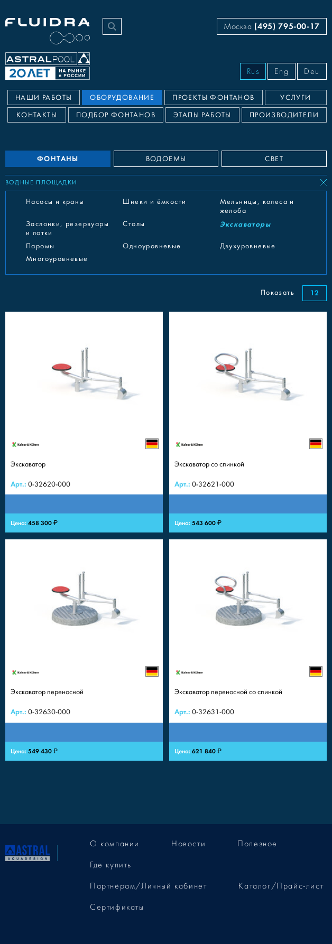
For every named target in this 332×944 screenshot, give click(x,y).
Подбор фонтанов (115, 115)
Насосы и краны (55, 202)
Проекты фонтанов (213, 98)
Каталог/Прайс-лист (281, 886)
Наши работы (43, 98)
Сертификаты (117, 907)
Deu (312, 71)
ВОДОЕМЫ (166, 159)
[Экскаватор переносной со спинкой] (248, 650)
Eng (281, 71)
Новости (188, 843)
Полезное (257, 843)
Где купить (111, 865)
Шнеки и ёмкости (154, 202)
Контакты (36, 115)
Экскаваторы (245, 224)
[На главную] (27, 852)
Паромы (40, 246)
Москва (272, 26)
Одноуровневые (152, 246)
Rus (253, 71)
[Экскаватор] (84, 422)
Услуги (295, 98)
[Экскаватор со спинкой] (248, 422)
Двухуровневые (248, 246)
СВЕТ (274, 159)
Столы (134, 224)
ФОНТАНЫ (58, 158)
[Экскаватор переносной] (84, 650)
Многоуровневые (57, 259)
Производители (284, 115)
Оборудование (122, 98)
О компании (115, 843)
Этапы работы (202, 115)
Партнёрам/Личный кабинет (148, 886)
